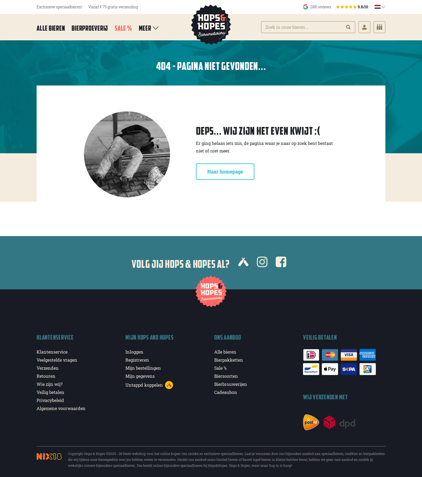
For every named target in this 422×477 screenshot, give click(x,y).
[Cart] (379, 27)
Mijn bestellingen (143, 368)
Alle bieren (51, 28)
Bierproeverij (90, 28)
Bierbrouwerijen (230, 384)
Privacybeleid (50, 400)
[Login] (364, 27)
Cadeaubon (225, 392)
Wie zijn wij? (49, 384)
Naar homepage (225, 171)
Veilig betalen (50, 392)
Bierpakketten (228, 360)
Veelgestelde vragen (57, 360)
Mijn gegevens (140, 376)
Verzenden (48, 368)
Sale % (123, 28)
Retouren (46, 376)
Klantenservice (52, 352)
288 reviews (335, 6)
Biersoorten (226, 376)
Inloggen (134, 352)
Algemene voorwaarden (61, 408)
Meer (149, 28)
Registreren (137, 360)
